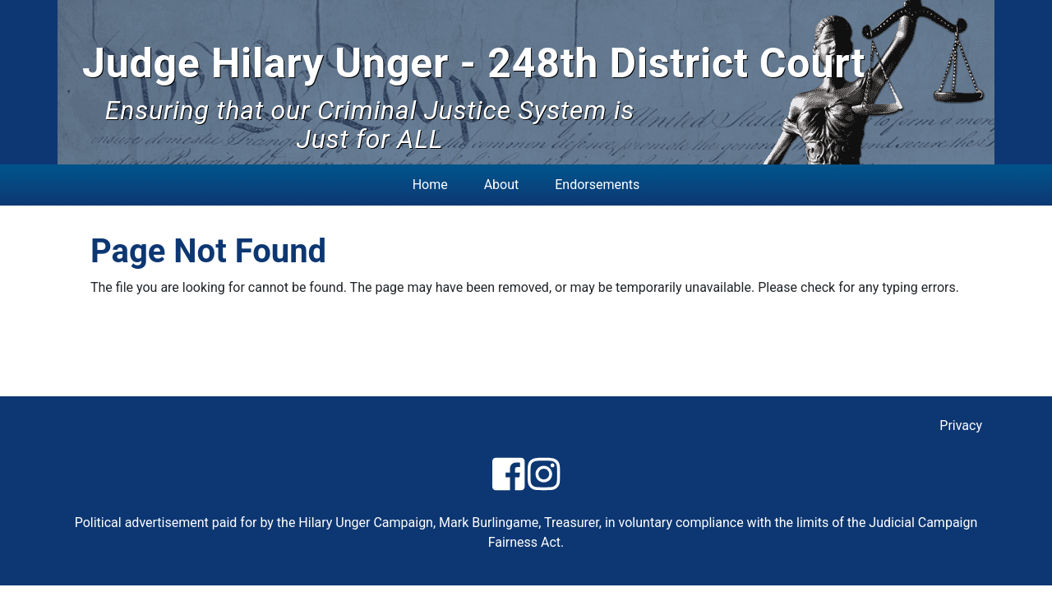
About (501, 184)
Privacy (960, 425)
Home (430, 184)
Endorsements (597, 184)
